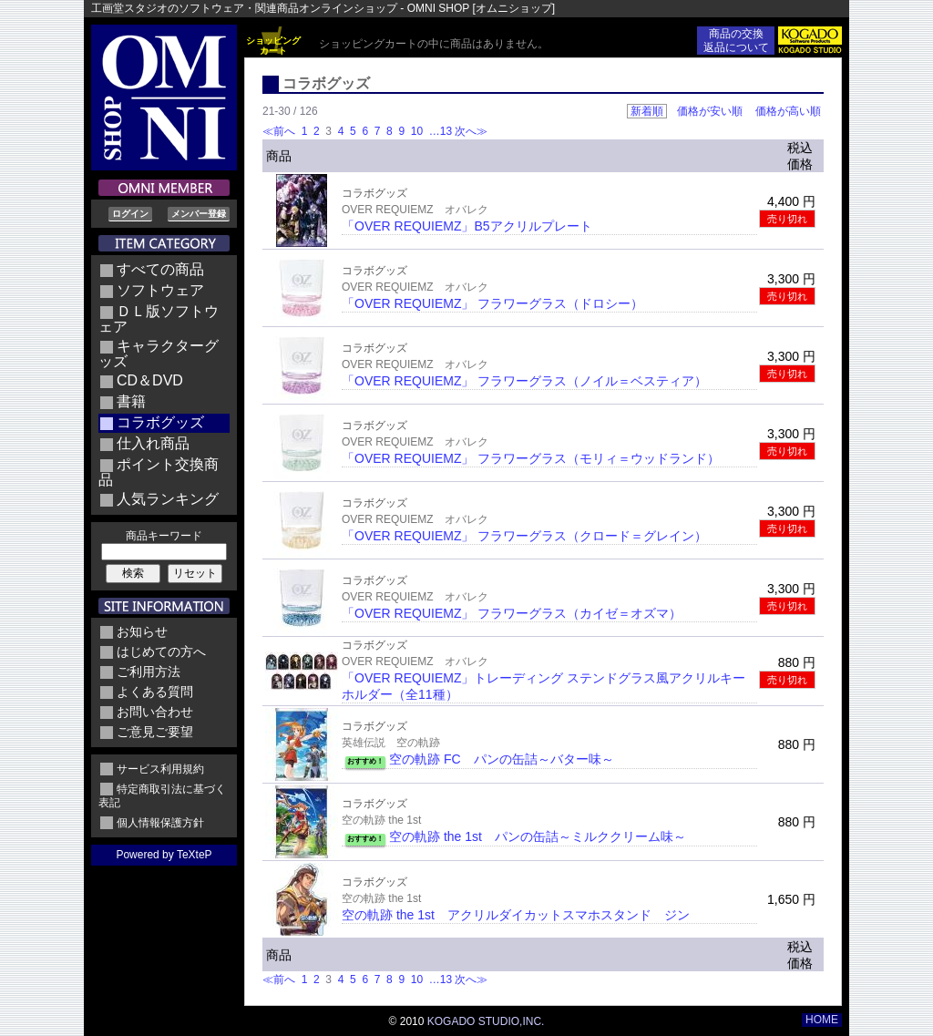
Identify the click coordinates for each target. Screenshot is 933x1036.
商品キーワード (164, 535)
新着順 (647, 111)
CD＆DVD (150, 380)
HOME (821, 1019)
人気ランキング (168, 499)
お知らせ (142, 631)
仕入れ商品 (153, 443)
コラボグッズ (160, 422)
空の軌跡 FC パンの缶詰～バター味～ (501, 759)
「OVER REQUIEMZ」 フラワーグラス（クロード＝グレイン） (524, 535)
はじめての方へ (161, 651)
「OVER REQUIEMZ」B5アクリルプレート (467, 226)
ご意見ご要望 (155, 731)
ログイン (130, 214)
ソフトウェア (160, 290)
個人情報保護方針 (160, 822)
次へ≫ (471, 131)
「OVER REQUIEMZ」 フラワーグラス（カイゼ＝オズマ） (512, 613)
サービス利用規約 (160, 769)
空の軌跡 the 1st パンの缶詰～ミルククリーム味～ (537, 836)
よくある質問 (155, 691)
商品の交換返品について (736, 40)
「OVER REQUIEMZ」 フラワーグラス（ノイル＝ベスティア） (524, 381)
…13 (438, 131)
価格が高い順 (788, 111)
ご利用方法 (148, 671)
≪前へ (278, 131)
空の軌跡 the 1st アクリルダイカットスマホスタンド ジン (516, 915)
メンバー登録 (198, 214)
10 (416, 131)
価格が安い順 (710, 111)
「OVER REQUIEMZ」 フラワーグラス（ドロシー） (492, 303)
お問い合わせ (155, 711)
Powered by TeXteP (163, 854)
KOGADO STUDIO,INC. (486, 1021)
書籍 (131, 401)
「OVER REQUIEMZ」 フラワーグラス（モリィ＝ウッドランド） (531, 458)
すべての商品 (160, 269)
